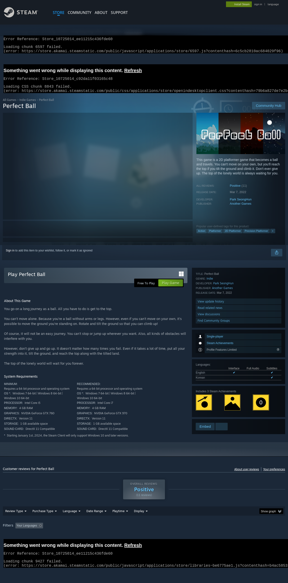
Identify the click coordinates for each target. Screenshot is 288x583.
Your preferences (274, 475)
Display (139, 523)
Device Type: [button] (246, 538)
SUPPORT (119, 12)
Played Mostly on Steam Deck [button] (145, 538)
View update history (211, 396)
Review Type (14, 523)
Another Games (240, 209)
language (273, 4)
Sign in (10, 256)
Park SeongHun (241, 205)
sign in (258, 4)
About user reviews (246, 475)
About (101, 12)
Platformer (215, 236)
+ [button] (272, 236)
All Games (9, 105)
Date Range (94, 523)
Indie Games (27, 105)
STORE (58, 12)
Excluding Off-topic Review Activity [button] (74, 538)
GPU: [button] (225, 538)
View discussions (209, 409)
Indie (210, 373)
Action (201, 236)
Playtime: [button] (111, 538)
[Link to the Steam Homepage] (24, 16)
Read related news (210, 403)
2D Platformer (233, 236)
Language (70, 523)
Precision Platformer (256, 236)
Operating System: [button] (184, 538)
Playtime (118, 523)
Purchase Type (42, 523)
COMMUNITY (79, 12)
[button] (18, 537)
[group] (144, 538)
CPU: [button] (209, 538)
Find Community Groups (214, 415)
